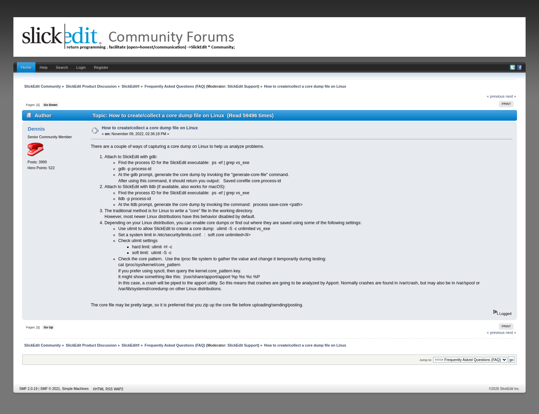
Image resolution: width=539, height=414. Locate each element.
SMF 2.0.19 (28, 389)
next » (511, 96)
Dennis (36, 129)
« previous (496, 96)
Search (62, 67)
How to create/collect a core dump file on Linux (150, 128)
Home (26, 67)
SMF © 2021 (50, 389)
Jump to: (425, 360)
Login (81, 67)
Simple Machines (75, 389)
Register (101, 67)
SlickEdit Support (243, 86)
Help (43, 67)
